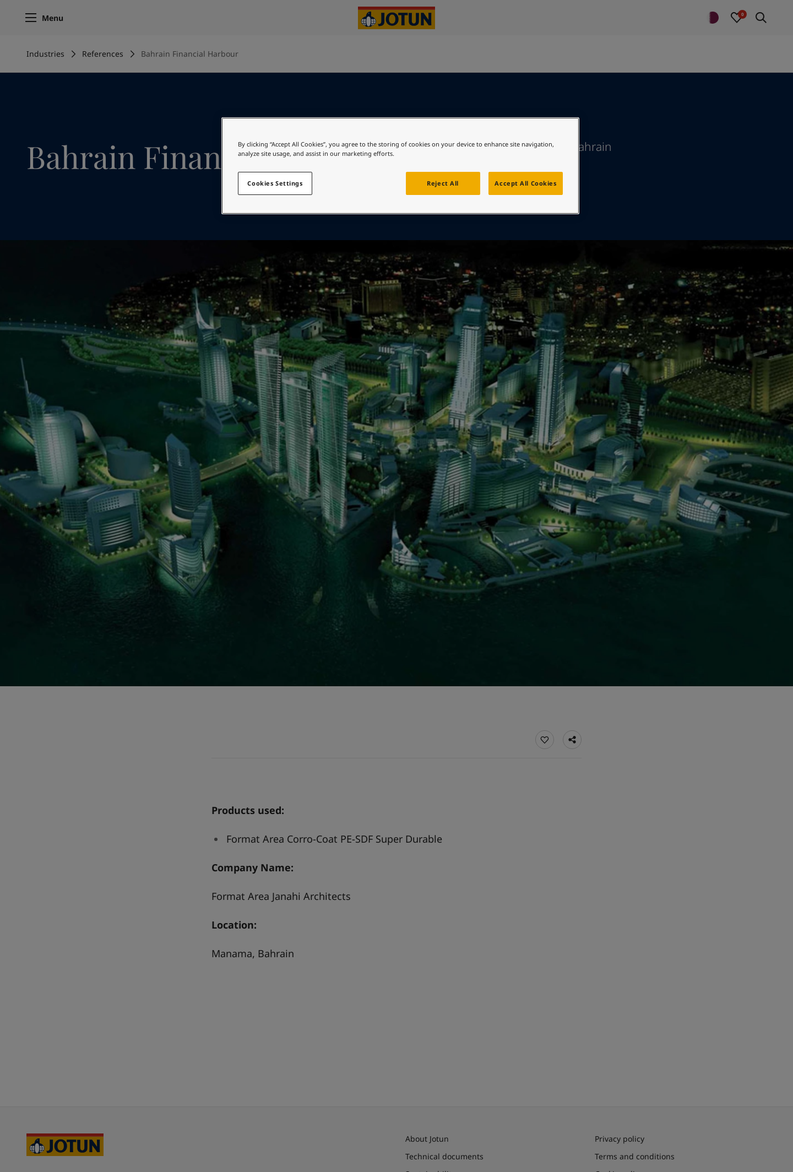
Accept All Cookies (525, 183)
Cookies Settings (274, 183)
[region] (400, 165)
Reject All (443, 183)
